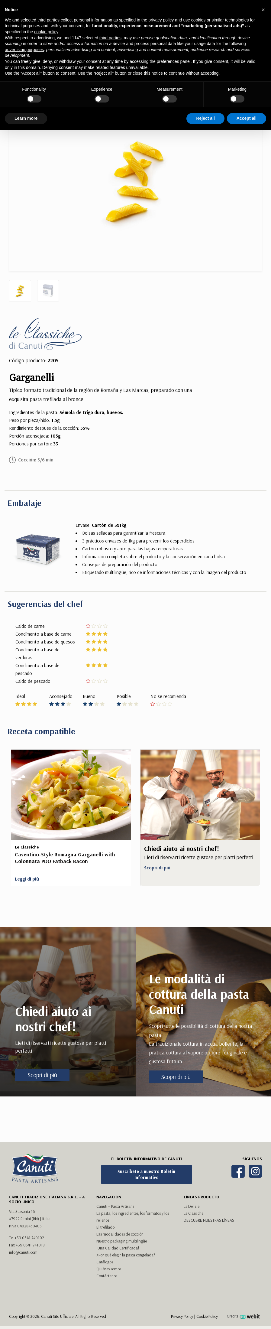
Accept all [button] (246, 118)
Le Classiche (193, 1213)
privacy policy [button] (161, 20)
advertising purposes (24, 49)
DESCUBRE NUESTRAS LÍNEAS (209, 1220)
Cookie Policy (207, 1316)
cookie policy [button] (46, 31)
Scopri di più (42, 1075)
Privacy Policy (182, 1316)
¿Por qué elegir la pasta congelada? (125, 1255)
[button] (263, 10)
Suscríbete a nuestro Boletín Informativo (146, 1174)
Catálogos (104, 1262)
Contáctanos (106, 1276)
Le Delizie (191, 1206)
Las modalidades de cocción (120, 1234)
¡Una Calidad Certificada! (117, 1248)
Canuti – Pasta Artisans (115, 1206)
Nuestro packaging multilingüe (121, 1241)
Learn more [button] (26, 118)
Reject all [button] (205, 118)
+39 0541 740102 (29, 1237)
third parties (110, 37)
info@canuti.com (23, 1252)
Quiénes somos (108, 1269)
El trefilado (105, 1227)
